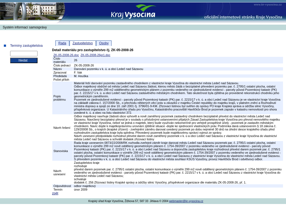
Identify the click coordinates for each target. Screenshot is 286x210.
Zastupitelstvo (83, 43)
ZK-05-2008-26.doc (66, 55)
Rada (62, 43)
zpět (55, 193)
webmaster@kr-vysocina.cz (186, 201)
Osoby (104, 43)
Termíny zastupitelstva (26, 46)
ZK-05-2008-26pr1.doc (95, 55)
